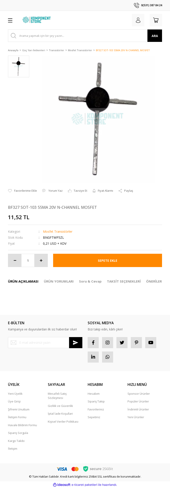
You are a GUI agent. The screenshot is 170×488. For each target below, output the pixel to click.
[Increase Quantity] (41, 260)
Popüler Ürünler (138, 401)
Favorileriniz (96, 409)
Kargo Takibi (16, 441)
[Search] (85, 35)
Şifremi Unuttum (18, 409)
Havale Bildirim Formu (22, 425)
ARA (155, 36)
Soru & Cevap (90, 281)
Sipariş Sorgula (18, 433)
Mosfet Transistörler (57, 231)
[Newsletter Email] (45, 342)
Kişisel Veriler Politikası (63, 422)
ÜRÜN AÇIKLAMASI (23, 281)
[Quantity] (27, 260)
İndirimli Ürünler (138, 409)
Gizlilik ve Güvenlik (60, 406)
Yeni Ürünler (136, 417)
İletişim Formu (17, 417)
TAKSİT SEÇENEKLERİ (124, 281)
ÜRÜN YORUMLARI (59, 281)
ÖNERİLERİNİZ (157, 281)
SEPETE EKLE (107, 260)
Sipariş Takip (96, 401)
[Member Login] (138, 20)
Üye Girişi (14, 401)
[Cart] (156, 20)
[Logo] (37, 20)
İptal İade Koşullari (60, 414)
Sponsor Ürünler (139, 394)
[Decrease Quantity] (14, 260)
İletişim (12, 449)
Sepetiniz (94, 417)
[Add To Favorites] (22, 191)
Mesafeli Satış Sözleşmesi (57, 396)
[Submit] (75, 342)
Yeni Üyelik (15, 394)
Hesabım (94, 394)
